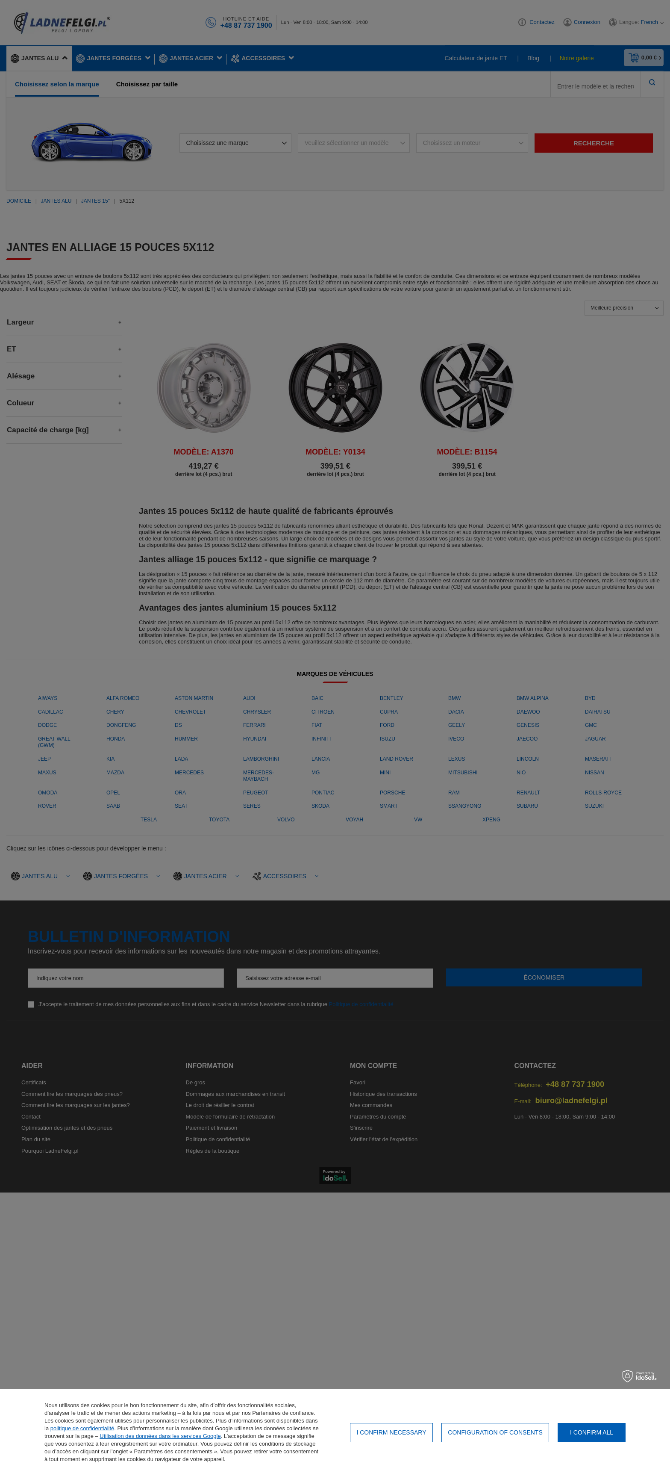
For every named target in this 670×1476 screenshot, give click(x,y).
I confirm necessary (391, 1432)
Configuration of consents (495, 1432)
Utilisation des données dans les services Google (160, 1436)
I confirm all (591, 1432)
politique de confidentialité (82, 1428)
